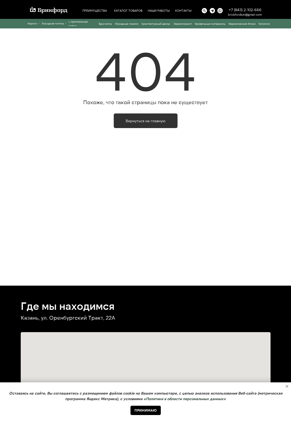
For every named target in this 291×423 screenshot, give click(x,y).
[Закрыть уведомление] (287, 386)
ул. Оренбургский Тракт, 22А (78, 317)
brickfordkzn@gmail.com (245, 14)
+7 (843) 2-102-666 (245, 9)
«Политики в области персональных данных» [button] (185, 398)
